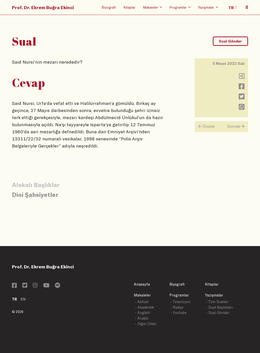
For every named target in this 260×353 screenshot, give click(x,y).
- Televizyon (180, 302)
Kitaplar (129, 7)
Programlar (179, 295)
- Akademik (144, 307)
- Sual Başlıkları (219, 307)
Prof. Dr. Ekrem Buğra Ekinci (43, 7)
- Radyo (176, 307)
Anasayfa (142, 284)
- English (142, 312)
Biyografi (109, 7)
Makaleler (142, 295)
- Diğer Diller (146, 324)
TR (14, 299)
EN (23, 299)
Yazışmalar (214, 295)
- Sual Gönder (218, 312)
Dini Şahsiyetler (35, 194)
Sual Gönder (230, 41)
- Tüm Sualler (217, 302)
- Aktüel (142, 302)
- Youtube (178, 312)
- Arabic (142, 318)
